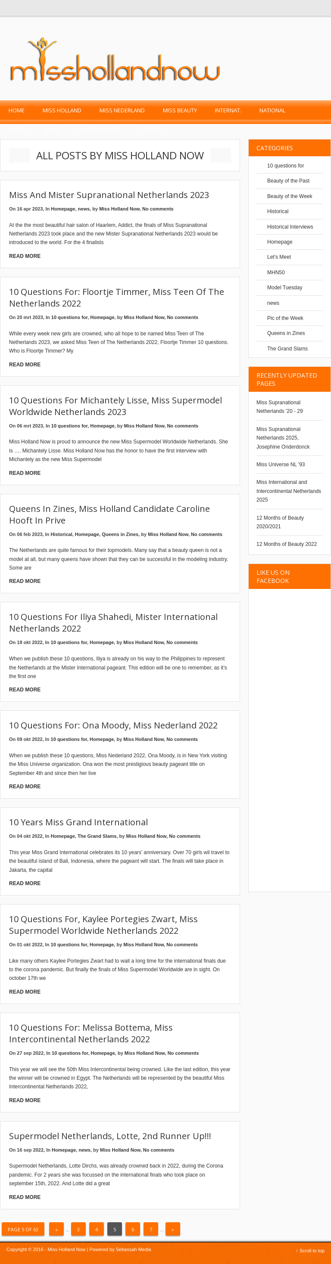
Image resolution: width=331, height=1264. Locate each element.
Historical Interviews (290, 227)
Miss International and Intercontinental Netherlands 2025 (288, 491)
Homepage (63, 208)
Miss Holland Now (119, 208)
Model (18, 129)
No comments (158, 208)
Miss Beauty (180, 110)
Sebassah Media (133, 1249)
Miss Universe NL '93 (280, 465)
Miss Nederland (122, 110)
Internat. (228, 110)
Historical (61, 534)
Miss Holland (62, 110)
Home (17, 110)
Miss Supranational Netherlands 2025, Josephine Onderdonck (282, 438)
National (272, 110)
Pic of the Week (285, 318)
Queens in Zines (120, 534)
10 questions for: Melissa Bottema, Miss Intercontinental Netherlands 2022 (91, 1033)
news (84, 208)
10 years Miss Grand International (78, 822)
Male (52, 129)
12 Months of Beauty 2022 (286, 544)
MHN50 (276, 273)
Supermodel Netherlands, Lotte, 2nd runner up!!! (110, 1136)
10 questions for (69, 317)
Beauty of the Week (289, 196)
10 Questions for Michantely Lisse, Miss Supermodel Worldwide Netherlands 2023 (115, 406)
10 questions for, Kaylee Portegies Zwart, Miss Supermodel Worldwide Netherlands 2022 (103, 924)
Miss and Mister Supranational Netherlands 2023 (109, 195)
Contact (150, 129)
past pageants (98, 129)
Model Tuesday (284, 288)
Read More (25, 256)
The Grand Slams (97, 836)
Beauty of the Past (288, 181)
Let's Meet (279, 257)
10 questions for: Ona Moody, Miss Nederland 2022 (113, 725)
